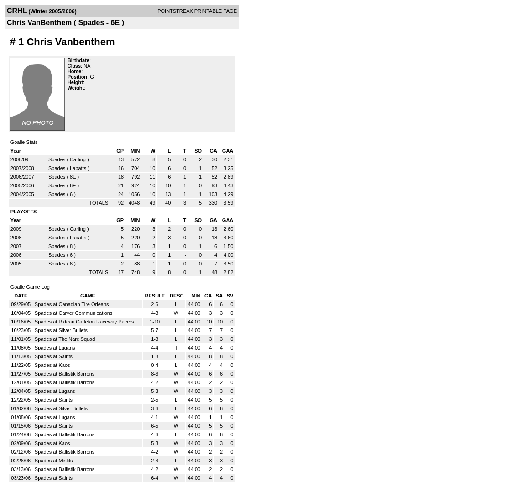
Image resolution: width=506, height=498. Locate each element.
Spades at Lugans (55, 347)
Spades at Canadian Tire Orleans (72, 304)
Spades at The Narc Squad (65, 339)
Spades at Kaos (52, 365)
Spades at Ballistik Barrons (64, 373)
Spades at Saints (54, 356)
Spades (56, 159)
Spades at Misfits (54, 460)
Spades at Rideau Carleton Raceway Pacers (84, 321)
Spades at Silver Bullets (61, 330)
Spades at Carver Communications (74, 313)
